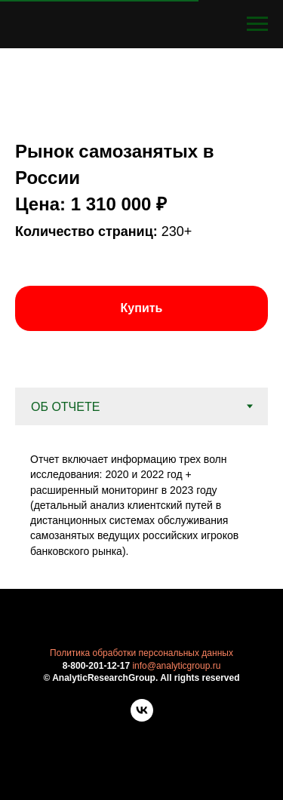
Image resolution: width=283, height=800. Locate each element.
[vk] (142, 717)
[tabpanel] (141, 507)
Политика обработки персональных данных (141, 653)
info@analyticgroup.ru (176, 666)
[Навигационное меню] (257, 24)
